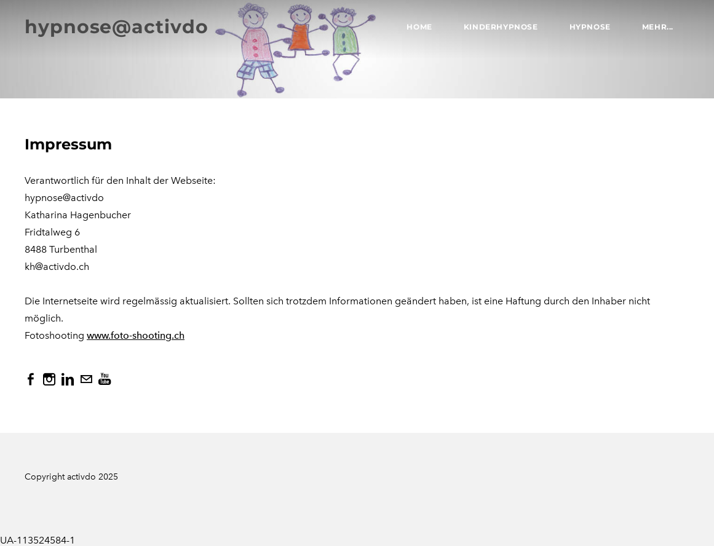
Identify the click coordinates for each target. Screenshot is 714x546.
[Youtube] (104, 379)
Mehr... (657, 26)
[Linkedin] (67, 379)
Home (419, 26)
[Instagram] (49, 379)
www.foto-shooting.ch (135, 335)
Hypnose (590, 26)
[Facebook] (31, 379)
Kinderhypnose (501, 26)
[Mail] (86, 379)
